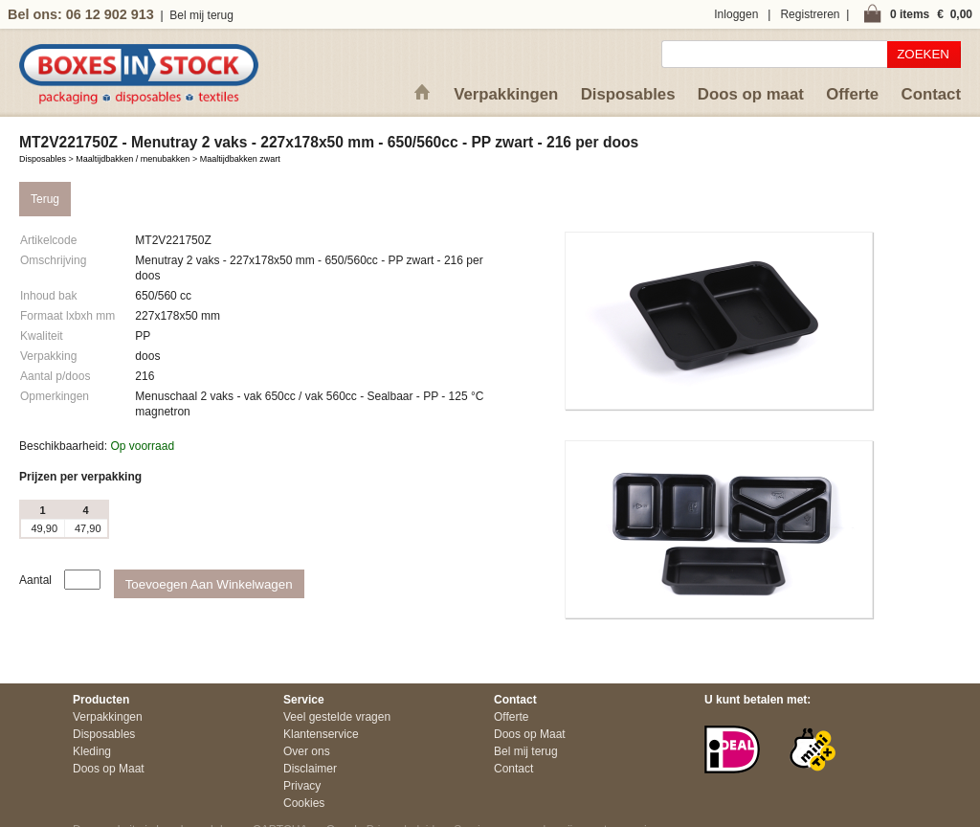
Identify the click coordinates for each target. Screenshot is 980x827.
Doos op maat (751, 94)
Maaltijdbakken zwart (240, 159)
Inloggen (736, 14)
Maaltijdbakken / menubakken (132, 159)
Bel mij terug (201, 15)
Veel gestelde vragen (336, 717)
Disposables (628, 94)
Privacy (302, 786)
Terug (45, 199)
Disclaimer (310, 768)
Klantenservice (321, 734)
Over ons (306, 751)
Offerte (852, 94)
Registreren (809, 14)
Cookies (303, 803)
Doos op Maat (109, 768)
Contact (931, 94)
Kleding (92, 751)
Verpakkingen (506, 94)
